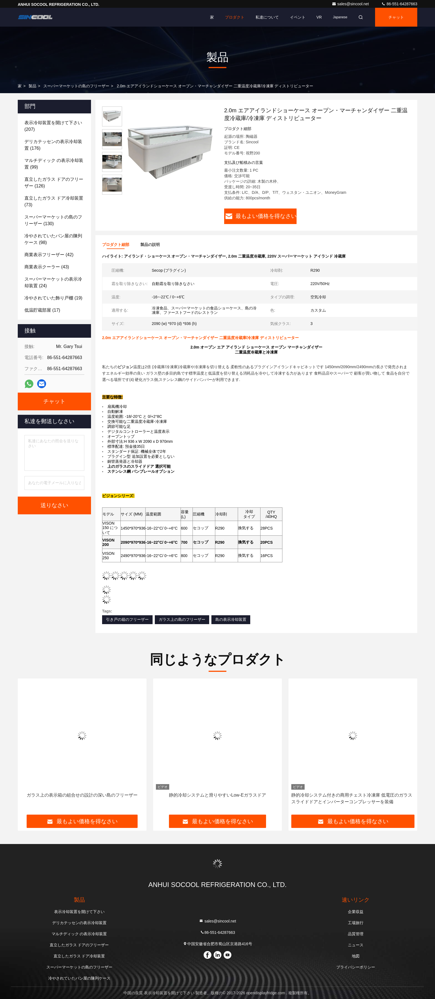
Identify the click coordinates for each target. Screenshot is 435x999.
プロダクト (234, 17)
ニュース (355, 945)
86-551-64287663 (399, 4)
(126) (53, 182)
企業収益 (355, 911)
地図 (356, 956)
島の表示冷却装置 (230, 619)
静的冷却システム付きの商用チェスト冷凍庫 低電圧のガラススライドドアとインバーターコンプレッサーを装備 (351, 798)
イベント (297, 17)
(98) (53, 239)
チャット (396, 17)
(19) (53, 298)
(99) (53, 163)
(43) (46, 267)
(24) (53, 282)
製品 (32, 86)
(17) (42, 310)
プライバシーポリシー (355, 967)
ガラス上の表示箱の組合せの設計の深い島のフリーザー (82, 795)
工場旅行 (355, 923)
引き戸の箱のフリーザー (127, 619)
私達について (267, 17)
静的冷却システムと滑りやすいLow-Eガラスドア (217, 795)
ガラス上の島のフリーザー (182, 619)
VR (319, 17)
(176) (53, 145)
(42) (49, 254)
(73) (53, 201)
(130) (53, 220)
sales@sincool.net (351, 4)
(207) (53, 126)
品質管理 (355, 934)
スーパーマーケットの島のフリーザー (76, 86)
